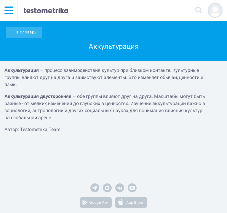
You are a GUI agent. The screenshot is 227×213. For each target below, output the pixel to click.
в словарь (26, 32)
